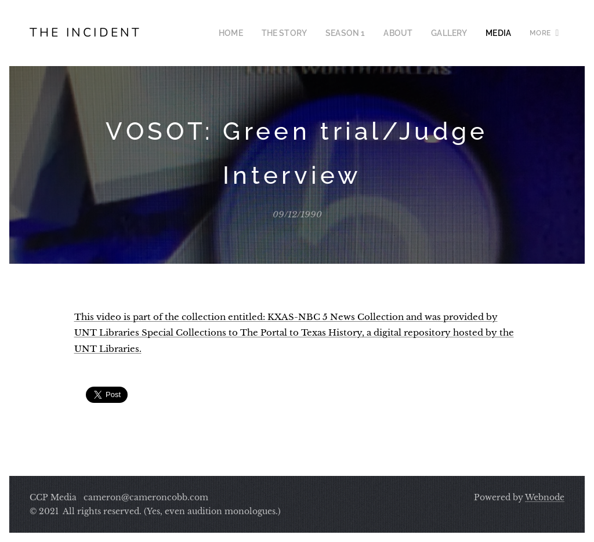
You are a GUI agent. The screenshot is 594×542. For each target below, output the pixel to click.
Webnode (544, 497)
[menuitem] (250, 33)
